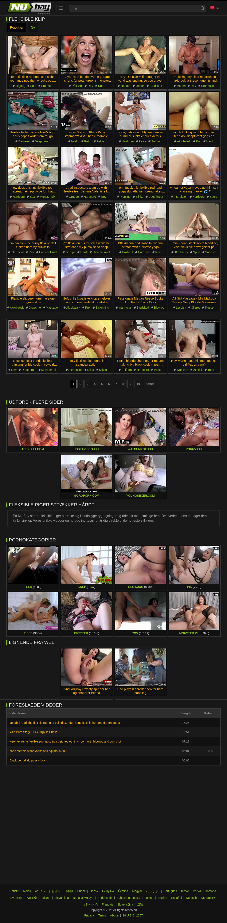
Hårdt (210, 141)
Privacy (89, 915)
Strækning (102, 307)
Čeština (123, 891)
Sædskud (156, 86)
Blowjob (159, 307)
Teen (211, 369)
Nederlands (105, 897)
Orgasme (35, 307)
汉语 (140, 904)
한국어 (55, 891)
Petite (100, 141)
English (162, 897)
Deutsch (191, 897)
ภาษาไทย (41, 891)
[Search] (202, 8)
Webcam (182, 369)
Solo (33, 86)
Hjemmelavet (101, 252)
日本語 (68, 891)
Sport (213, 196)
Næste (149, 384)
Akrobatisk (184, 141)
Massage (52, 307)
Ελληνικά (108, 891)
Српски (14, 891)
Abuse (114, 915)
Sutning (156, 141)
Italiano (45, 897)
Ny (33, 27)
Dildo (90, 369)
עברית (185, 891)
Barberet (24, 141)
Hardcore (128, 141)
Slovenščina (125, 904)
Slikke (139, 196)
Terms (102, 915)
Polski (197, 891)
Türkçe (148, 897)
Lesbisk (181, 307)
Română (210, 891)
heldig (75, 141)
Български (208, 897)
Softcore (210, 252)
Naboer (125, 86)
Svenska (16, 897)
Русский (31, 897)
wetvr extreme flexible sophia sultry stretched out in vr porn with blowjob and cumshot (65, 741)
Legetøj (20, 86)
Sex (32, 196)
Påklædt (77, 86)
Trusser (210, 307)
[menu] (60, 8)
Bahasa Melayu (83, 897)
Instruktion (181, 196)
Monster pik (47, 196)
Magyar (137, 891)
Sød (100, 86)
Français (107, 904)
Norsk (27, 891)
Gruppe (74, 196)
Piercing (125, 196)
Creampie (207, 86)
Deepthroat (42, 141)
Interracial (17, 252)
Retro (87, 141)
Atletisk (198, 369)
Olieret (195, 307)
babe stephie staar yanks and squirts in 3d (37, 751)
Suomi (81, 891)
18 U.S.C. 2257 (133, 915)
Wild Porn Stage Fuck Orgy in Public (33, 732)
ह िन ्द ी (91, 904)
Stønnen (46, 86)
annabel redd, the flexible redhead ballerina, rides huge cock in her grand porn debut (64, 722)
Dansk (94, 891)
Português (170, 891)
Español (176, 897)
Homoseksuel (48, 252)
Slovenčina (61, 897)
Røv (90, 86)
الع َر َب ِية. (152, 891)
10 (138, 384)
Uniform (126, 369)
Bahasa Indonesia (128, 897)
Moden (140, 86)
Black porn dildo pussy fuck (27, 760)
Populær (17, 27)
